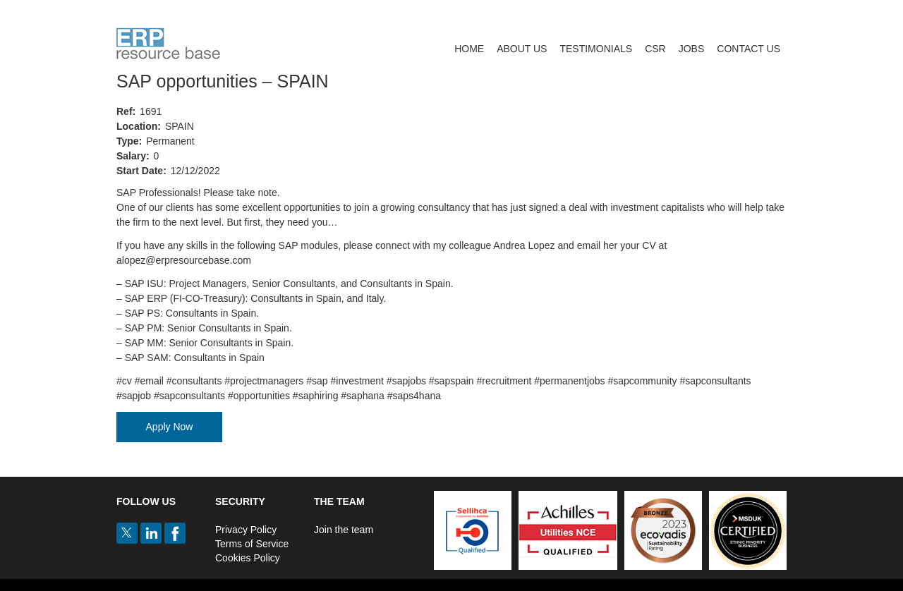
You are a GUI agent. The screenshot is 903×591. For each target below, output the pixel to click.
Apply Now (169, 426)
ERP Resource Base (168, 43)
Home (469, 48)
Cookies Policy (247, 557)
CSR (655, 48)
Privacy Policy (246, 529)
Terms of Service (252, 543)
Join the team (343, 529)
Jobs (692, 48)
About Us (522, 48)
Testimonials (595, 48)
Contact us (748, 48)
